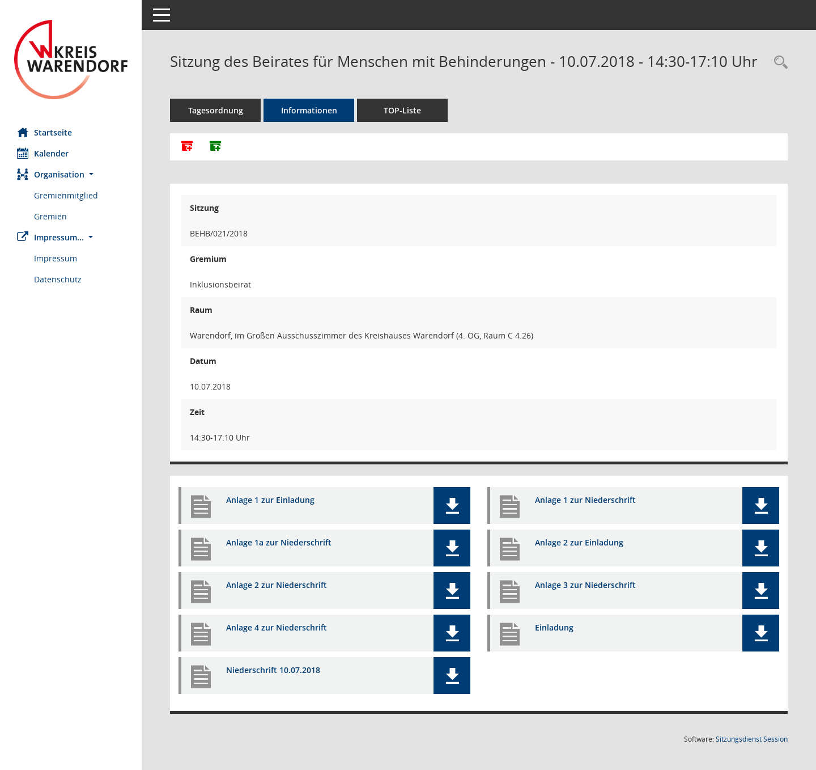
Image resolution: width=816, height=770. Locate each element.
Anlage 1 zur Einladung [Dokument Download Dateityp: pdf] (270, 499)
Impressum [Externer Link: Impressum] (55, 258)
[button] (71, 174)
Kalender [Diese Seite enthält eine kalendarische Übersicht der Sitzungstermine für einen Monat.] (43, 153)
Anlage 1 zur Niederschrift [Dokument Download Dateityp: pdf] (585, 499)
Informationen (309, 110)
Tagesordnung (215, 110)
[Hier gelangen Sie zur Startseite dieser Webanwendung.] (71, 59)
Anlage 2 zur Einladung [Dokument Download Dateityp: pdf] (579, 542)
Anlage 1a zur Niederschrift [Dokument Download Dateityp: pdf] (279, 542)
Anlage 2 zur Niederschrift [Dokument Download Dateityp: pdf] (276, 584)
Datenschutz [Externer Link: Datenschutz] (58, 279)
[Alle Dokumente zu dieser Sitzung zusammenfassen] (187, 147)
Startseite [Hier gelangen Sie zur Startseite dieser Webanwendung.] (44, 132)
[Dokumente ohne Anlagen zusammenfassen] (215, 147)
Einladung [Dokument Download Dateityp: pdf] (554, 627)
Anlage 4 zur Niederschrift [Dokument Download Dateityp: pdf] (276, 627)
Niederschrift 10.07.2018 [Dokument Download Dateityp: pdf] (273, 670)
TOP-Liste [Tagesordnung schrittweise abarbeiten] (402, 110)
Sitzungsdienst (752, 739)
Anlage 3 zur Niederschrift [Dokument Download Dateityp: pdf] (585, 584)
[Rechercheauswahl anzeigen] (778, 62)
